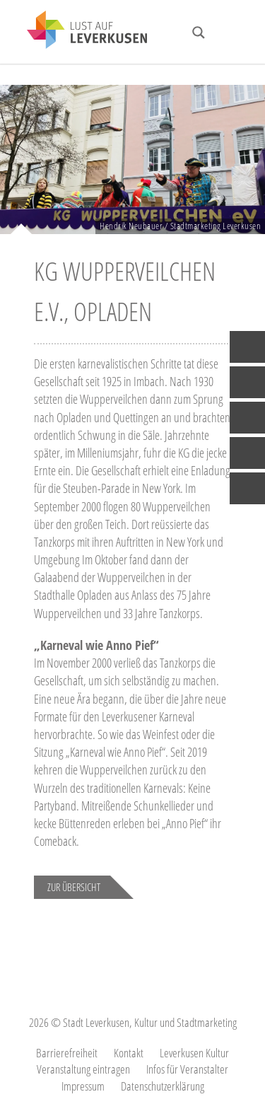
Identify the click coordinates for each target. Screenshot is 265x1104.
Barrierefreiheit (67, 1053)
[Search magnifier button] (198, 32)
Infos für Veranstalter (187, 1069)
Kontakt (128, 1053)
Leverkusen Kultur (194, 1053)
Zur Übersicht (73, 887)
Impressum (83, 1086)
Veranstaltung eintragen (83, 1069)
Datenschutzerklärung (162, 1086)
